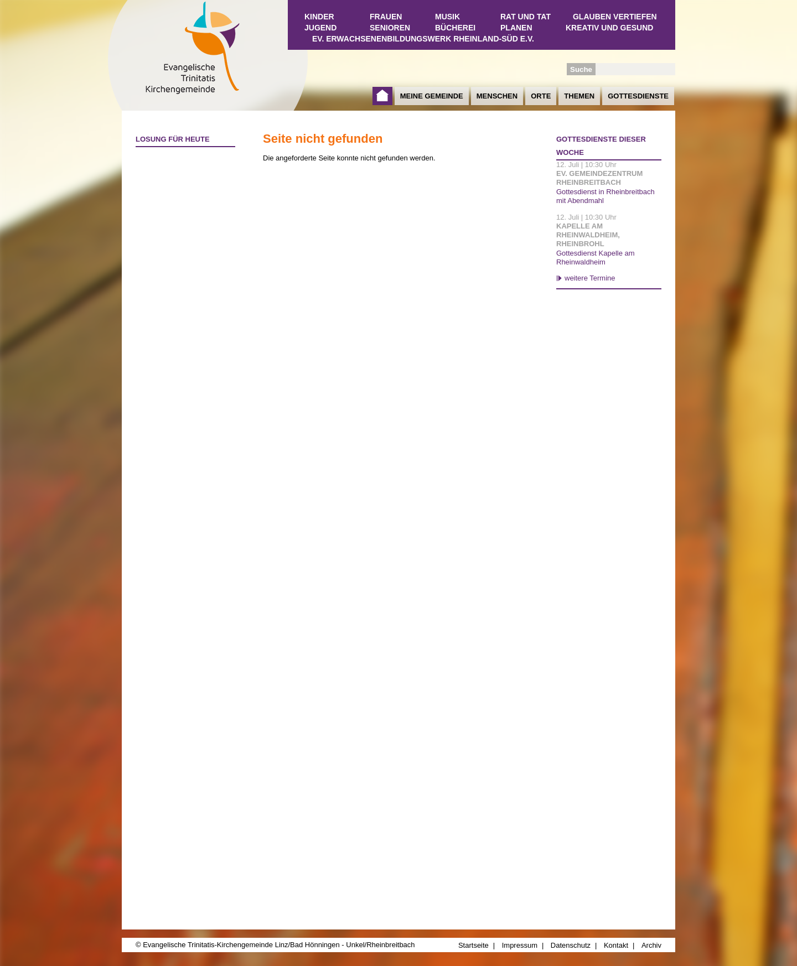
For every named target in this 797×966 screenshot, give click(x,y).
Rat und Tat (525, 16)
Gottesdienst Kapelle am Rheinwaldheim (595, 257)
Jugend (320, 27)
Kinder (319, 16)
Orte (541, 96)
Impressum (519, 945)
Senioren (390, 27)
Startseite (382, 96)
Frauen (386, 16)
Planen (516, 27)
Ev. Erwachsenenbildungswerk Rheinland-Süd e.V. (423, 38)
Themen (579, 96)
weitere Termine (590, 278)
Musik (447, 16)
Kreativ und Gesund (609, 27)
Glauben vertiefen (615, 16)
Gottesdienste (638, 96)
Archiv (651, 945)
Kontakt (616, 945)
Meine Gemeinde (431, 96)
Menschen (497, 96)
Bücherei (455, 27)
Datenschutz (571, 945)
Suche (581, 69)
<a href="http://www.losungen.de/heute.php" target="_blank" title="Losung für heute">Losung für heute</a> (180, 216)
